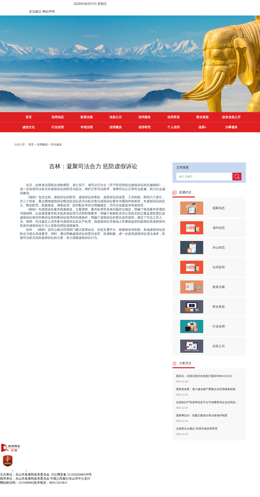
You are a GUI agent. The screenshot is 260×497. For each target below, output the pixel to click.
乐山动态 (218, 247)
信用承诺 (173, 117)
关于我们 (6, 470)
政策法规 (86, 117)
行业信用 (57, 127)
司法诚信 (56, 144)
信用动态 (57, 117)
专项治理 (86, 127)
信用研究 (144, 127)
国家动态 (218, 208)
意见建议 (35, 11)
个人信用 (173, 127)
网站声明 (48, 11)
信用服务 (144, 117)
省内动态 (218, 227)
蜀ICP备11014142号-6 (81, 482)
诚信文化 (28, 127)
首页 (28, 117)
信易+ (202, 127)
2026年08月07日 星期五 (90, 3)
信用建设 (115, 127)
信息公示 (115, 117)
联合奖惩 (202, 117)
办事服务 (231, 127)
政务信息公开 (231, 117)
